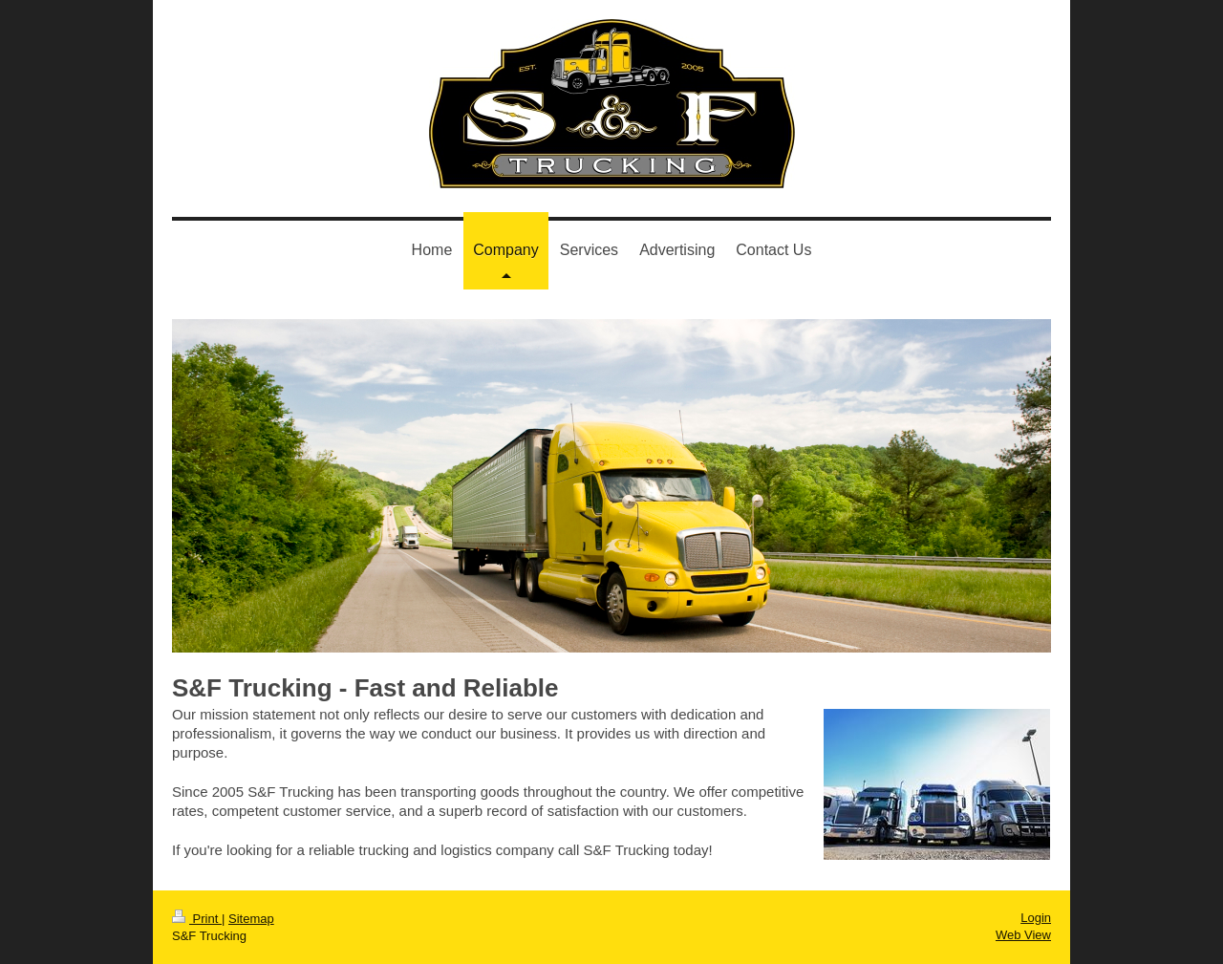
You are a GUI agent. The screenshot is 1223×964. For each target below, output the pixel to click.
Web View (1023, 935)
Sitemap (251, 918)
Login (1035, 917)
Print (197, 918)
